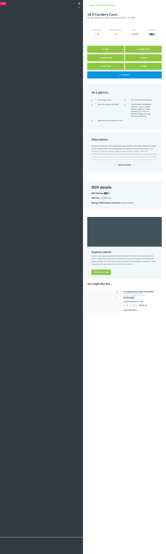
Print (144, 66)
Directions (107, 58)
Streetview (144, 49)
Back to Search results (102, 5)
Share (144, 58)
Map (107, 49)
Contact (125, 75)
